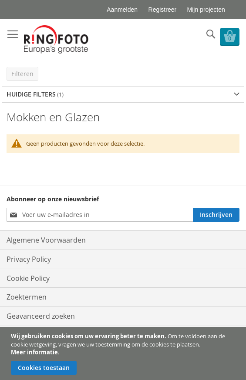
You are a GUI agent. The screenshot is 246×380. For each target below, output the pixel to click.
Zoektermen (27, 297)
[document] (124, 353)
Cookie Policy (28, 278)
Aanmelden (122, 9)
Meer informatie (34, 352)
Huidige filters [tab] (31, 94)
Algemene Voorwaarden (46, 240)
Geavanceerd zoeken (41, 316)
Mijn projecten (206, 9)
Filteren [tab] (22, 74)
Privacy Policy (29, 259)
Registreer (162, 9)
